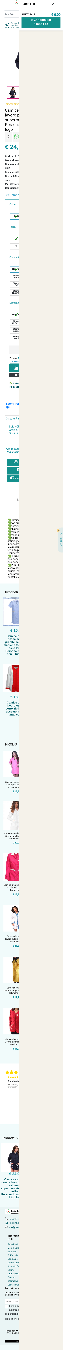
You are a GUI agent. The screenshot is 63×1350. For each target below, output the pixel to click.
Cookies (11, 1277)
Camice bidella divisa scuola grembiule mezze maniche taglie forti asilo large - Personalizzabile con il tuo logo (17, 645)
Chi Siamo (13, 1259)
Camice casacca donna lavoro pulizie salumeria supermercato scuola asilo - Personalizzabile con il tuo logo (15, 1188)
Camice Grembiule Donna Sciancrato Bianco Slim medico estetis (16, 836)
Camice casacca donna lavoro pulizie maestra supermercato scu (16, 784)
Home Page (10, 23)
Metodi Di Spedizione (18, 1248)
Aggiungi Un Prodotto (41, 22)
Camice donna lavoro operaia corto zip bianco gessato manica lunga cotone (17, 708)
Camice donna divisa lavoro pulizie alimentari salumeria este (16, 939)
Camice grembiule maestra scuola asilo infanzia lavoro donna (17, 887)
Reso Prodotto (15, 1244)
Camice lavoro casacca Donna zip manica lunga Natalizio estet (16, 1042)
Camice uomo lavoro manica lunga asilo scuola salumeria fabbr (16, 990)
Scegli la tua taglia (16, 1285)
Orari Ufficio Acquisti (17, 1273)
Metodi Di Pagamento (18, 1262)
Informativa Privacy (17, 1281)
